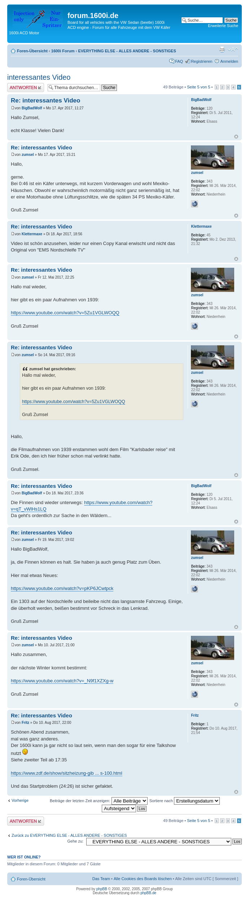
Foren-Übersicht (32, 51)
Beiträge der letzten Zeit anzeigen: (99, 801)
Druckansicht (222, 49)
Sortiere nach (184, 801)
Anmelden (229, 61)
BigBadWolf (32, 108)
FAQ (179, 61)
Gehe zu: (75, 841)
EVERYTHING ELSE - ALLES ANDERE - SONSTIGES (127, 51)
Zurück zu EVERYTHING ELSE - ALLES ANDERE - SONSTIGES (69, 835)
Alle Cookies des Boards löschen (143, 878)
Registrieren (201, 61)
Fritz (25, 723)
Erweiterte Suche (223, 25)
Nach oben (236, 137)
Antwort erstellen (25, 87)
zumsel (28, 155)
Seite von (198, 87)
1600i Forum (63, 51)
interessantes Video (38, 77)
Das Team (101, 878)
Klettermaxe (32, 234)
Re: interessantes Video (45, 100)
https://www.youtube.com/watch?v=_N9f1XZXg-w (62, 680)
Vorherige (20, 800)
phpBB (101, 889)
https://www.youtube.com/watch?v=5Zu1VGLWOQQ (65, 312)
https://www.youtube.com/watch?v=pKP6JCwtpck (62, 588)
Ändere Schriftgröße (233, 49)
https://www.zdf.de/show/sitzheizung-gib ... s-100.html (66, 773)
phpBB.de (148, 893)
